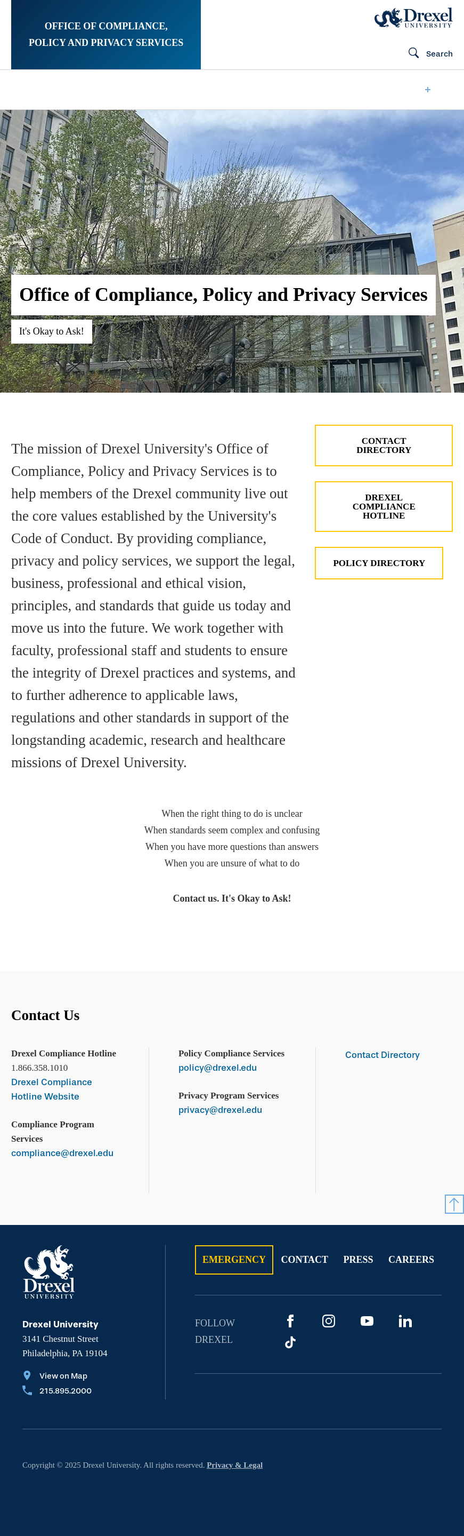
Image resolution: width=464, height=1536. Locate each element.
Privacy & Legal (235, 1465)
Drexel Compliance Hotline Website (51, 1089)
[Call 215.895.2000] (57, 1391)
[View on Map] (57, 1377)
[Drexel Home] (414, 17)
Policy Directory (379, 563)
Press (358, 1259)
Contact (304, 1259)
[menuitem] (53, 89)
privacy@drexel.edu (220, 1110)
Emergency (234, 1259)
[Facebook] (290, 1321)
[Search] (426, 53)
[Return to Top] (454, 1204)
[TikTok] (290, 1342)
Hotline (272, 89)
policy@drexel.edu (217, 1067)
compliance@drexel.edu (62, 1153)
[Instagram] (328, 1321)
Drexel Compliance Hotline (384, 506)
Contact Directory (383, 445)
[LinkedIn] (405, 1321)
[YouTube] (367, 1321)
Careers (411, 1259)
